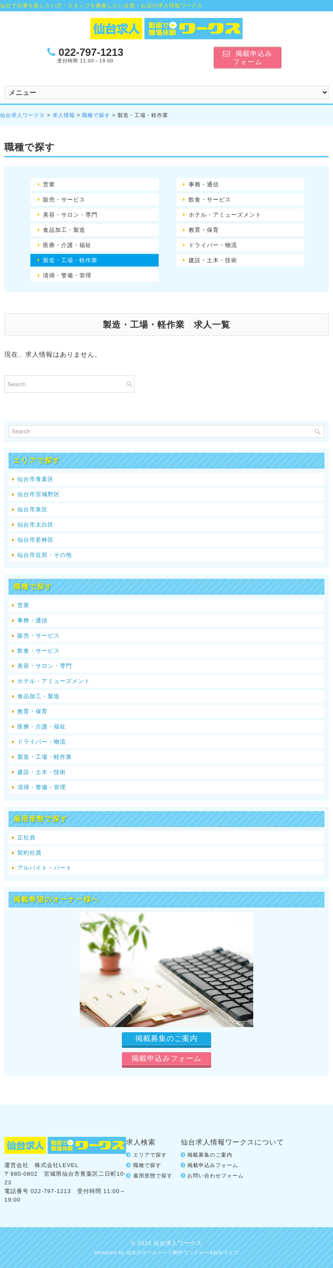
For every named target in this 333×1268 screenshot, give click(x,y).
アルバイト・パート (44, 868)
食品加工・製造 (64, 230)
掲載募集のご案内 (209, 1155)
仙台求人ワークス (22, 115)
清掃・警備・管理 (67, 275)
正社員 (26, 837)
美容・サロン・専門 (70, 214)
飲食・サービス (210, 199)
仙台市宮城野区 (38, 494)
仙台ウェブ (226, 1252)
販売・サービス (64, 199)
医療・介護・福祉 (67, 245)
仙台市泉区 (32, 509)
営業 (49, 184)
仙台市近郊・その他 (44, 555)
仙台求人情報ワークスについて (232, 1142)
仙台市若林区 (35, 539)
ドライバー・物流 (213, 245)
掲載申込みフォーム (212, 1165)
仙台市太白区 (35, 524)
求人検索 (141, 1142)
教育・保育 (204, 230)
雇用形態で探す (153, 1176)
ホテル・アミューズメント (225, 214)
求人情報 (63, 115)
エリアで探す (150, 1155)
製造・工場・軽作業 (70, 260)
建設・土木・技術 (213, 260)
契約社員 (29, 852)
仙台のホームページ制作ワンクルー (167, 1252)
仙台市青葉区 (35, 479)
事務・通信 (204, 184)
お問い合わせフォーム (215, 1176)
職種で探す (96, 115)
